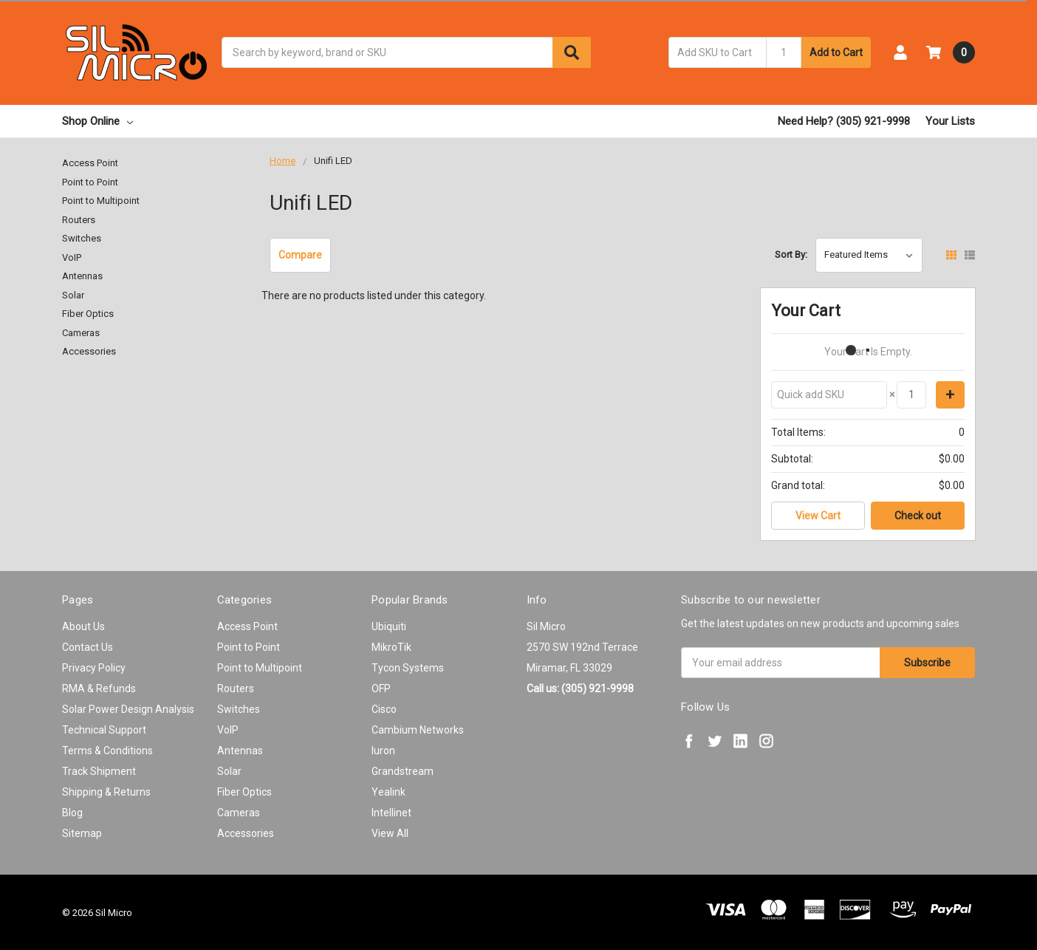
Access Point (90, 162)
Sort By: (791, 254)
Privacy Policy (94, 668)
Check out (917, 516)
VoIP (71, 257)
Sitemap (82, 833)
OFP (381, 688)
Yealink (388, 792)
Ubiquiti (389, 626)
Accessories (89, 351)
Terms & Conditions (107, 750)
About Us (83, 626)
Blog (72, 813)
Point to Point (90, 182)
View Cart (818, 516)
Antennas (82, 275)
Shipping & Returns (106, 792)
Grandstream (403, 771)
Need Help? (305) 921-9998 (844, 121)
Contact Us (87, 647)
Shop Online (97, 121)
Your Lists (950, 121)
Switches (81, 238)
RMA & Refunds (99, 688)
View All (390, 833)
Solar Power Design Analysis (128, 709)
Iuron (383, 750)
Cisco (384, 709)
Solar (73, 295)
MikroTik (391, 647)
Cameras (81, 332)
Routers (78, 219)
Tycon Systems (408, 668)
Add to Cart (836, 52)
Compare (300, 255)
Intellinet (391, 813)
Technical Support (104, 730)
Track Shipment (99, 771)
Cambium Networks (418, 730)
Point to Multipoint (101, 200)
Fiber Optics (88, 313)
